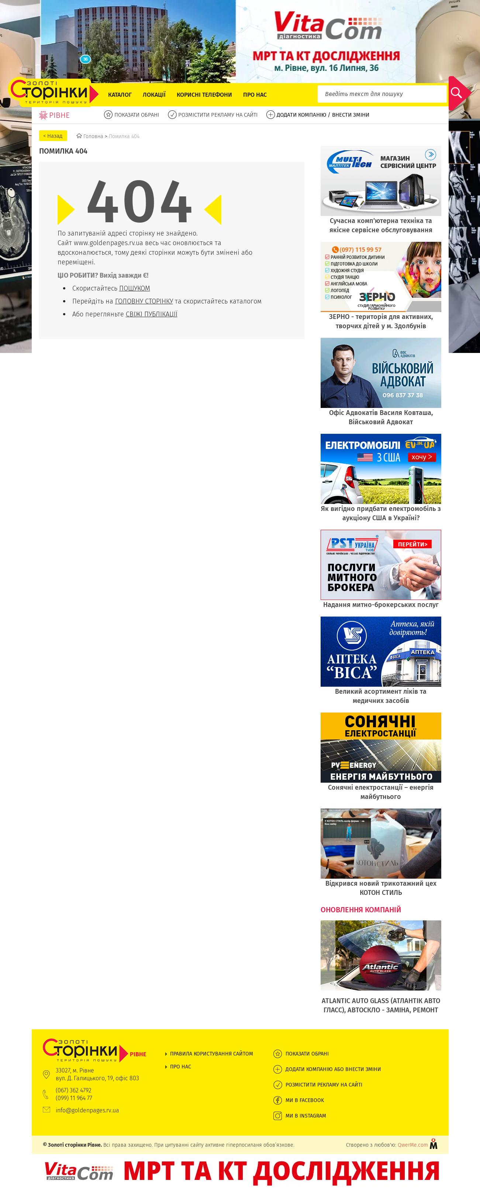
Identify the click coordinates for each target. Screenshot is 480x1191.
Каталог (120, 94)
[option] (381, 971)
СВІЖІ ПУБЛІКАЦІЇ (151, 314)
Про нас (255, 94)
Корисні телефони (204, 94)
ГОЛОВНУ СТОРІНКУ (144, 301)
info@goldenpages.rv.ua (87, 1110)
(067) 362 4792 (73, 1090)
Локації (154, 94)
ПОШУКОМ (134, 288)
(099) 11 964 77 (74, 1098)
